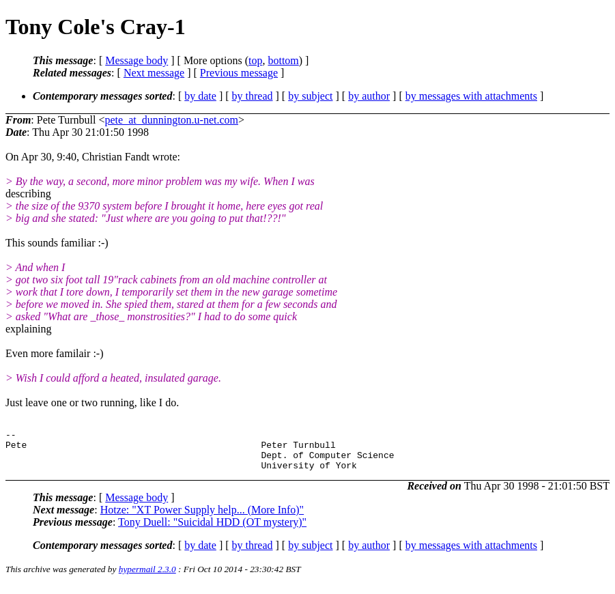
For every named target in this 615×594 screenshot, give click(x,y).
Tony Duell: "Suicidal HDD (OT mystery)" (212, 530)
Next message (154, 73)
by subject (310, 96)
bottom (283, 60)
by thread (252, 96)
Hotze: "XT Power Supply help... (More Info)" (202, 518)
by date (200, 96)
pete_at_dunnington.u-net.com (172, 120)
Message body (136, 60)
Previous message (239, 73)
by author (369, 96)
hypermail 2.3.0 (147, 577)
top (255, 60)
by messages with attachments (471, 96)
